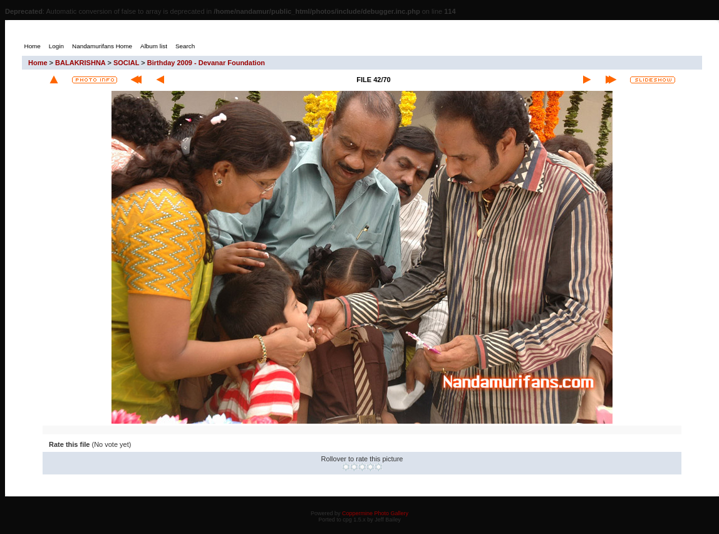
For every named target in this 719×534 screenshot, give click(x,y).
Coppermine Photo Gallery (375, 513)
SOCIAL (126, 62)
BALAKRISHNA (80, 62)
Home (38, 62)
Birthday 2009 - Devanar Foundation (206, 62)
